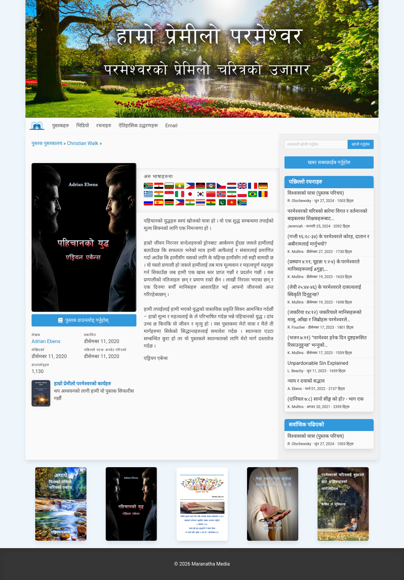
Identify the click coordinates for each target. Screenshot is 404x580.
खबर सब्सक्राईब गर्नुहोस (329, 162)
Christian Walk (82, 143)
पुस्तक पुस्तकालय (47, 143)
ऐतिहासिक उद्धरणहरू (138, 125)
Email (171, 125)
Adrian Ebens (46, 341)
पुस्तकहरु (60, 125)
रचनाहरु (103, 125)
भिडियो (82, 125)
